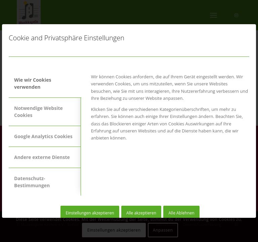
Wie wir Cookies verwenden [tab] (32, 83)
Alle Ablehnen (182, 213)
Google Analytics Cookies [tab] (43, 136)
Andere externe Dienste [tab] (42, 157)
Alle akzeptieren (141, 213)
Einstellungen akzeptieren (90, 213)
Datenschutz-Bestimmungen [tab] (32, 182)
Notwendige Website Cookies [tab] (38, 111)
